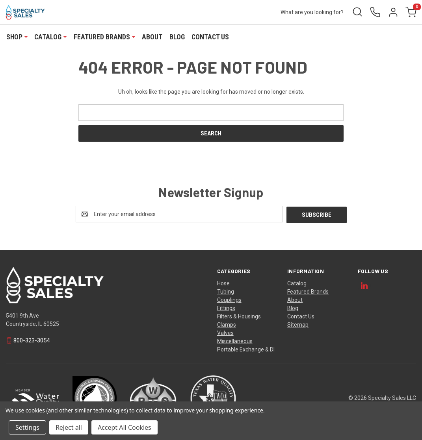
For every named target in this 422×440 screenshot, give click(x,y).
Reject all (69, 427)
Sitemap (298, 324)
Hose (223, 282)
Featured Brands (104, 37)
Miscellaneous (235, 340)
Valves (225, 332)
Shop (17, 37)
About (152, 37)
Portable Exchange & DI (246, 349)
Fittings (226, 307)
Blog (177, 37)
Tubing (225, 291)
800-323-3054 (31, 340)
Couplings (229, 299)
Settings (27, 427)
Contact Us (210, 37)
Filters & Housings (239, 315)
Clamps (226, 324)
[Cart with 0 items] (410, 12)
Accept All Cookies (124, 427)
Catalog (50, 37)
